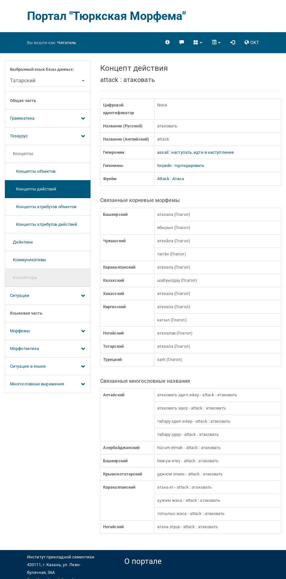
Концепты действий (33, 189)
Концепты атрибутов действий (43, 224)
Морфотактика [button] (47, 349)
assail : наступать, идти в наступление (195, 152)
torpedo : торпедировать (180, 165)
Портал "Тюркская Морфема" (106, 16)
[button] (198, 42)
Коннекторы (23, 277)
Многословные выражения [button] (47, 384)
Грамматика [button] (47, 119)
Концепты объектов (32, 171)
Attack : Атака (170, 178)
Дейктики (21, 242)
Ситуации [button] (47, 296)
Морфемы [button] (47, 331)
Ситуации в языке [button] (47, 367)
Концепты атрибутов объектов (43, 206)
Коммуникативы (28, 259)
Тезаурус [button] (47, 136)
